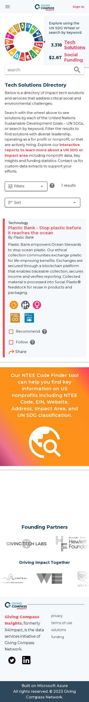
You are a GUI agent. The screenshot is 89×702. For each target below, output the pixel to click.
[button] (26, 186)
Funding (57, 637)
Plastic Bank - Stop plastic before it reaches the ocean (44, 230)
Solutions (58, 630)
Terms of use (61, 623)
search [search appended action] (77, 70)
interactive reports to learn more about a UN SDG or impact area (44, 150)
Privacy (57, 616)
